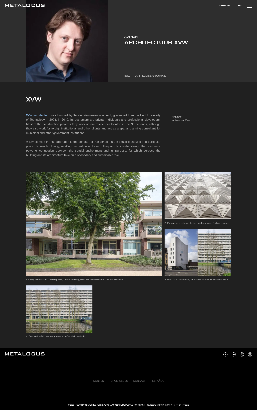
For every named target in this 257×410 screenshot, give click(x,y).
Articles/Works (150, 76)
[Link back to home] (25, 6)
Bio (127, 76)
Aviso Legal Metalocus (121, 405)
